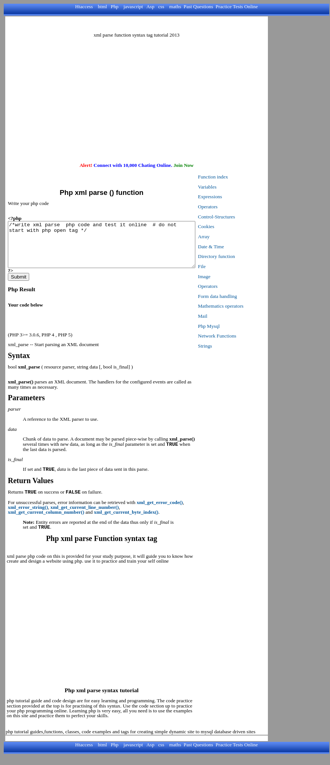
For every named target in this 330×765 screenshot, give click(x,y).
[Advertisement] (136, 24)
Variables (229, 187)
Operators (230, 206)
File (224, 266)
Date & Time (233, 246)
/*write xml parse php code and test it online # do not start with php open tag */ (113, 249)
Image (226, 276)
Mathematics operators (243, 306)
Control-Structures (238, 217)
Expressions (232, 196)
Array (226, 236)
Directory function (238, 256)
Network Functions (239, 336)
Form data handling (239, 296)
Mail (225, 316)
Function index (235, 177)
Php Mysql (231, 326)
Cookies (228, 226)
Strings (227, 346)
